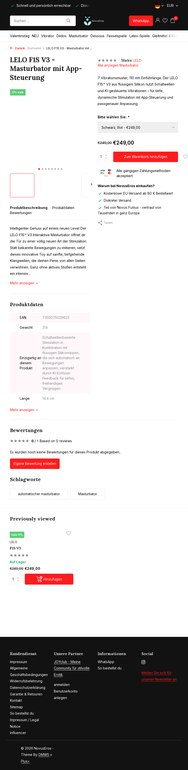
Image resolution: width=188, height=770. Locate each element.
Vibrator (47, 36)
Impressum (18, 662)
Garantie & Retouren (26, 694)
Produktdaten (63, 208)
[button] (39, 169)
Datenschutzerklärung (27, 687)
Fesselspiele (117, 36)
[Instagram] (143, 662)
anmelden (62, 685)
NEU (35, 36)
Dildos (61, 36)
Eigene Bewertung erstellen (36, 464)
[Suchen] (43, 21)
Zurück (17, 48)
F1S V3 (17, 549)
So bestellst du (22, 713)
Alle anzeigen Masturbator (119, 65)
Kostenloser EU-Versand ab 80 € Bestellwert (136, 193)
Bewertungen (21, 213)
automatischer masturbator (41, 495)
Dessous (97, 36)
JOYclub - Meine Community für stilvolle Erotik (72, 668)
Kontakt (16, 701)
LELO (137, 60)
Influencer (18, 733)
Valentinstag (19, 36)
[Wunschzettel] (165, 21)
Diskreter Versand (115, 200)
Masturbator (78, 36)
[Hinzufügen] (43, 580)
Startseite (36, 48)
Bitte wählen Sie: (114, 117)
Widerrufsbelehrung (26, 681)
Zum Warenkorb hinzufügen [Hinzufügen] (146, 157)
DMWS (43, 755)
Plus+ (25, 761)
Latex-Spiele (139, 36)
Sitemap (16, 707)
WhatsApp (141, 21)
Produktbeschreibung (28, 208)
